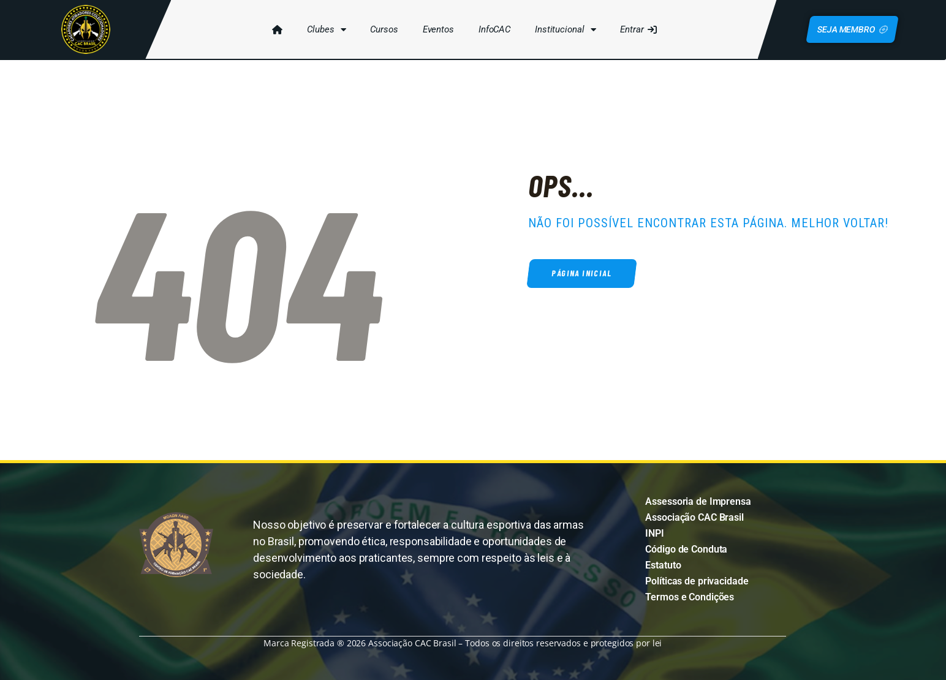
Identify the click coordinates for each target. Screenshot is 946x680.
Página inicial (583, 273)
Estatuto (663, 565)
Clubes (325, 29)
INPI (654, 533)
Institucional (564, 29)
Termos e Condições (689, 597)
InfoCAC (493, 29)
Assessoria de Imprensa (698, 501)
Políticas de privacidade (696, 581)
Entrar (637, 29)
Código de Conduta (686, 549)
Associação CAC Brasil (694, 517)
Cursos (383, 29)
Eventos (437, 29)
